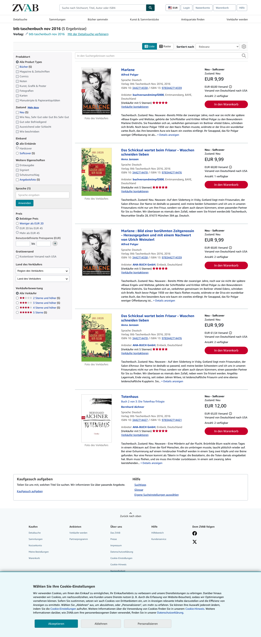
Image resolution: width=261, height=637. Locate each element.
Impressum (116, 545)
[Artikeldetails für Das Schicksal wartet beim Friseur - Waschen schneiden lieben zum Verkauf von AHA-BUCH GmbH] (96, 338)
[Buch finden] (150, 7)
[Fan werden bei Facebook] (194, 533)
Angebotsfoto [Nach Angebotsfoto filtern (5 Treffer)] (28, 179)
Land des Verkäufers (29, 278)
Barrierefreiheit (117, 571)
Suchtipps (140, 484)
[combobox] (102, 7)
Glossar (138, 489)
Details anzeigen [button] (169, 134)
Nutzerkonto (203, 7)
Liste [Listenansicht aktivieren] (149, 46)
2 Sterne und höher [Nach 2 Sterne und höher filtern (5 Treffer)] (40, 298)
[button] (244, 55)
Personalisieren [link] (148, 623)
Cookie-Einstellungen (63, 608)
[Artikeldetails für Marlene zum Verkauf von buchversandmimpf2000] (96, 91)
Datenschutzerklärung (121, 551)
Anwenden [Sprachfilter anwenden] (24, 203)
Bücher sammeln (98, 19)
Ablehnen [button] (101, 623)
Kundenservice (158, 539)
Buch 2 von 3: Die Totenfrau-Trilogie (142, 401)
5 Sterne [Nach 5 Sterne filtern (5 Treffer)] (33, 312)
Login (186, 7)
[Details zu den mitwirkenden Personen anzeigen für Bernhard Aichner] (132, 406)
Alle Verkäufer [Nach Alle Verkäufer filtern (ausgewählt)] (28, 293)
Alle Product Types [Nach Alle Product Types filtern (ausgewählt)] (29, 61)
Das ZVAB (115, 532)
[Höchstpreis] (44, 243)
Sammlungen (57, 19)
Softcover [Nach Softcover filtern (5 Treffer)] (25, 153)
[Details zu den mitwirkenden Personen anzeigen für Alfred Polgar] (129, 74)
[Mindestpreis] (23, 243)
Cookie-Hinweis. (195, 608)
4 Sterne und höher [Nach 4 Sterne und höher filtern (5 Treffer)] (40, 307)
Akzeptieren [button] (56, 623)
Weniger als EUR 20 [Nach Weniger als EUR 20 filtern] (30, 223)
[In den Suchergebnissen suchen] (161, 55)
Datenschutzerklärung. (170, 612)
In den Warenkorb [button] (226, 104)
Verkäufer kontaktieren (134, 106)
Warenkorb (34, 558)
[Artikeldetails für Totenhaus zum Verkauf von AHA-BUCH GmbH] (96, 418)
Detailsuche (20, 19)
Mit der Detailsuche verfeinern (88, 34)
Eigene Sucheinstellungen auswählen (156, 494)
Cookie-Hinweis (118, 564)
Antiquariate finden (192, 19)
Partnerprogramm (78, 539)
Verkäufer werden (237, 19)
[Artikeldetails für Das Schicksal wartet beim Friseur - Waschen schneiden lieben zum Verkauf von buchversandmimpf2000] (96, 172)
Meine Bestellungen (39, 551)
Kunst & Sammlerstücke (144, 19)
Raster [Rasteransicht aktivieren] (165, 46)
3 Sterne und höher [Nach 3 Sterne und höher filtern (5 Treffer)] (40, 302)
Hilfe (242, 7)
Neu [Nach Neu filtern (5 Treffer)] (22, 112)
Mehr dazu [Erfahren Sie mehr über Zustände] (33, 107)
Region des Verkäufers (30, 270)
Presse (113, 539)
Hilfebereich (157, 532)
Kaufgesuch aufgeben (30, 491)
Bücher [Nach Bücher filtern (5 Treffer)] (24, 66)
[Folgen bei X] (194, 542)
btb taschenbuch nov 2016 (47, 34)
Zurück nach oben (130, 516)
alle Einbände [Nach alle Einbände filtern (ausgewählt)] (26, 143)
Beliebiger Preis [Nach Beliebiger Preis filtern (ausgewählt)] (27, 218)
